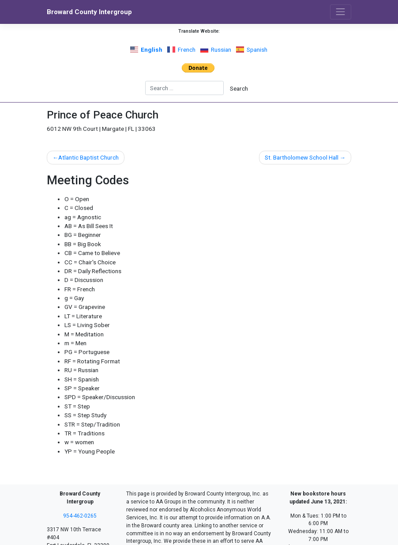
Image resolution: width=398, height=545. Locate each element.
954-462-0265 (80, 516)
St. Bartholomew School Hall (301, 157)
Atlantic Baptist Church (88, 157)
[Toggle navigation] (340, 11)
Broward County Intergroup (89, 12)
